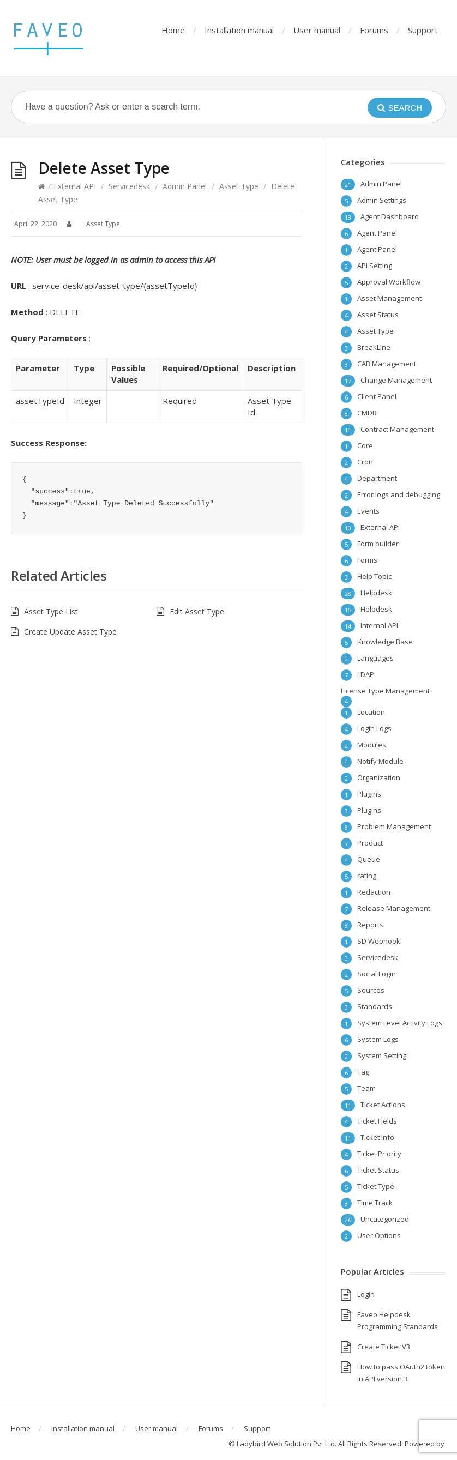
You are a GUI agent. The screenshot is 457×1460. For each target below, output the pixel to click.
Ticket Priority (379, 1154)
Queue (368, 859)
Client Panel (376, 396)
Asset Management (389, 298)
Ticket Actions (382, 1104)
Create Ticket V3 (383, 1347)
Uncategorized (384, 1219)
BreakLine (373, 347)
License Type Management (385, 691)
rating (366, 875)
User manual (316, 30)
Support (423, 30)
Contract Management (397, 429)
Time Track (375, 1203)
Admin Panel (185, 186)
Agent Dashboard (389, 216)
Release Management (393, 908)
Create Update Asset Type (70, 631)
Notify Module (380, 761)
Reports (370, 925)
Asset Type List (51, 611)
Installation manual (239, 30)
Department (377, 478)
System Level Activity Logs (399, 1023)
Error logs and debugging (398, 494)
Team (366, 1088)
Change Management (396, 380)
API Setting (374, 265)
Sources (370, 990)
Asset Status (378, 314)
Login (366, 1294)
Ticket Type (375, 1186)
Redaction (373, 892)
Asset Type (238, 186)
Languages (375, 658)
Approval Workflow (388, 282)
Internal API (379, 625)
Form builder (378, 543)
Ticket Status (378, 1170)
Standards (374, 1006)
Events (368, 511)
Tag (363, 1072)
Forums (374, 30)
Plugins (369, 794)
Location (371, 712)
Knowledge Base (385, 642)
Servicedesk (129, 186)
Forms (367, 560)
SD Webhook (378, 941)
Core (365, 445)
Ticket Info (377, 1137)
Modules (371, 745)
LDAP (365, 674)
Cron (365, 462)
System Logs (378, 1039)
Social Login (376, 974)
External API (74, 186)
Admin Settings (381, 200)
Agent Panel (377, 233)
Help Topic (374, 576)
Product (370, 843)
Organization (378, 777)
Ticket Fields (377, 1121)
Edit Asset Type (197, 611)
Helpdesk (376, 593)
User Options (379, 1235)
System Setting (381, 1055)
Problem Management (394, 826)
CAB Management (386, 364)
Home (173, 30)
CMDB (367, 413)
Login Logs (374, 728)
